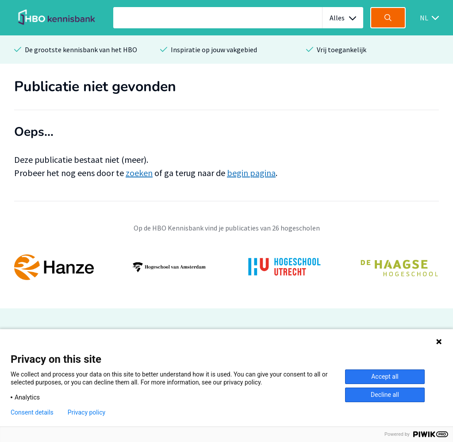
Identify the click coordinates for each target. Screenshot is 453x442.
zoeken (139, 172)
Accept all (385, 376)
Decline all (385, 394)
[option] (226, 267)
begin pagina (251, 172)
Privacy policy (86, 412)
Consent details (32, 412)
